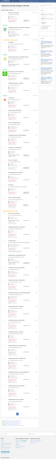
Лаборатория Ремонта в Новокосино (16, 280)
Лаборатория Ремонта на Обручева (16, 267)
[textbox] (47, 14)
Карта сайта (3, 446)
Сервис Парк (11, 97)
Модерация (18, 444)
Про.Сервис (11, 42)
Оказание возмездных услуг (6, 444)
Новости (36, 1)
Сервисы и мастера (14, 1)
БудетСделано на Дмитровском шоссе (17, 255)
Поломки (32, 443)
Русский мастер (12, 240)
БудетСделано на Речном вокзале (16, 71)
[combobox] (47, 14)
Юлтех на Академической (14, 122)
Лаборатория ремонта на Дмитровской (17, 135)
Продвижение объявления (21, 446)
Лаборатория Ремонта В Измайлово (16, 320)
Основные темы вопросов (5, 447)
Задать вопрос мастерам (34, 441)
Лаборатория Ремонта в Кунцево (15, 83)
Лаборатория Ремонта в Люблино (16, 399)
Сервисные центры (5, 4)
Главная (2, 440)
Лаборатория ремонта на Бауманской (16, 358)
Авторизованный (45, 27)
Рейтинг (17, 443)
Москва (11, 4)
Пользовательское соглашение (6, 443)
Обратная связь (18, 447)
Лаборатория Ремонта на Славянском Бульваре (19, 292)
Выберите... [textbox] (44, 22)
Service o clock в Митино (13, 213)
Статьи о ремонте (30, 1)
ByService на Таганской (13, 12)
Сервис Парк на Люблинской (14, 110)
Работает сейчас (45, 28)
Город (42, 12)
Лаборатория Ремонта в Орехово (15, 306)
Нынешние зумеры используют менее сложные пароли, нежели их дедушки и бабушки (47, 60)
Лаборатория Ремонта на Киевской (16, 385)
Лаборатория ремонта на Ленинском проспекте (19, 27)
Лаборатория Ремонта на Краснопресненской (18, 372)
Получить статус (19, 440)
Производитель (44, 16)
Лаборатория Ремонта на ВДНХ (15, 172)
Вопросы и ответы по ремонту (35, 440)
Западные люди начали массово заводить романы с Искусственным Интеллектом (47, 52)
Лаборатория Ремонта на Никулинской (17, 345)
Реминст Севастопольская (14, 197)
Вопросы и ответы (22, 1)
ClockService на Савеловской (14, 147)
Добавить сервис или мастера (21, 441)
